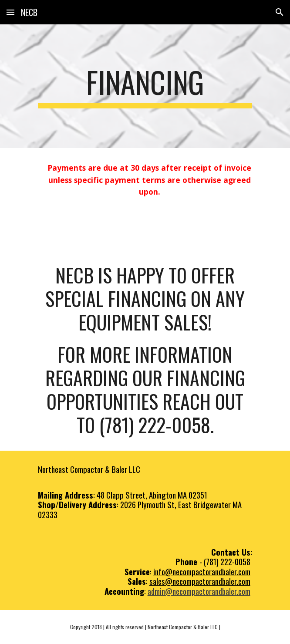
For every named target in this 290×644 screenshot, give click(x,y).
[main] (144, 86)
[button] (10, 12)
